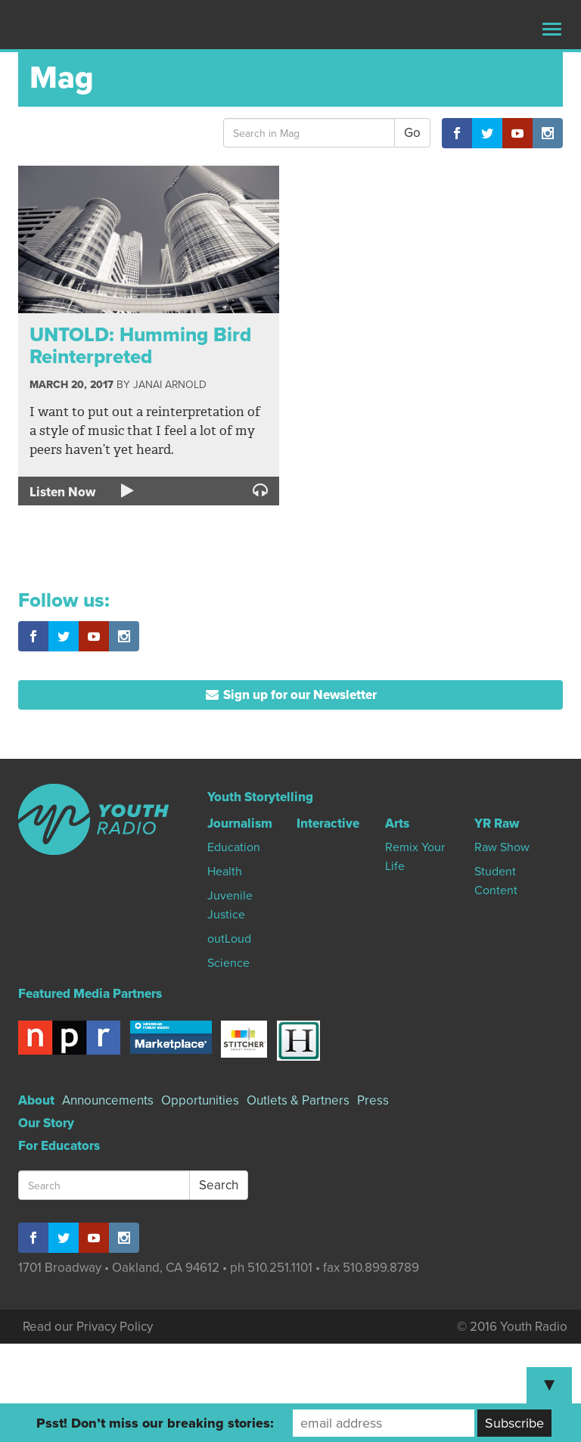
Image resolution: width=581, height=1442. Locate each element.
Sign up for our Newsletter (290, 695)
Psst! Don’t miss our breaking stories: (155, 1423)
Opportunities (200, 1100)
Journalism (239, 823)
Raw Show (502, 847)
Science (228, 963)
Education (233, 847)
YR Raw (496, 823)
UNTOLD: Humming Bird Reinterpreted (140, 345)
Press (373, 1100)
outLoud (229, 938)
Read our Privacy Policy (88, 1327)
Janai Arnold (170, 384)
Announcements (108, 1100)
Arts (397, 823)
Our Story (46, 1123)
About (36, 1100)
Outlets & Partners (298, 1100)
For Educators (59, 1146)
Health (224, 871)
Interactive (328, 823)
